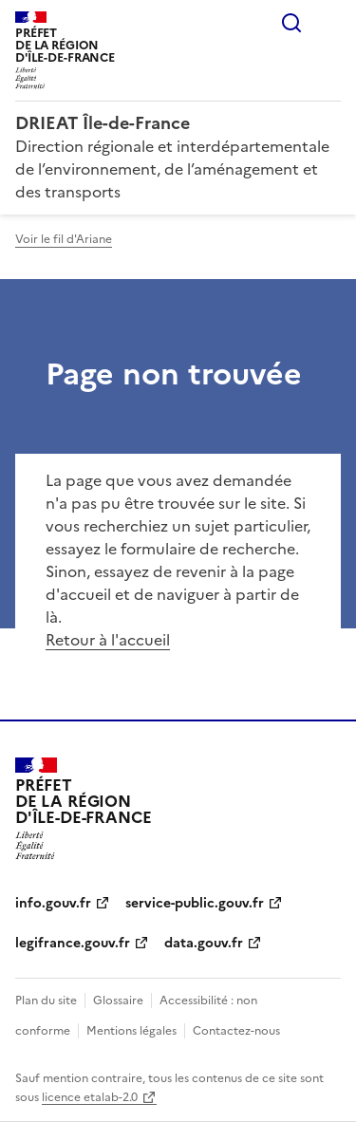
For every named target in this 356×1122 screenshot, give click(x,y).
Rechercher (291, 23)
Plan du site (46, 1000)
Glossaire (118, 1000)
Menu (329, 23)
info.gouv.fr (53, 903)
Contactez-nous (236, 1030)
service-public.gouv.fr (194, 903)
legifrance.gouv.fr (72, 943)
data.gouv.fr (203, 943)
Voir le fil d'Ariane (63, 239)
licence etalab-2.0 (90, 1097)
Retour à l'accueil (108, 639)
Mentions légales (131, 1030)
